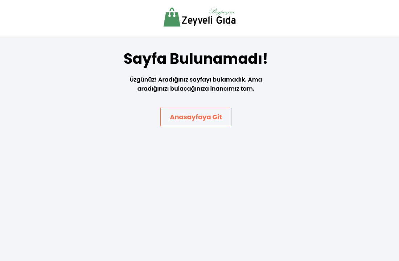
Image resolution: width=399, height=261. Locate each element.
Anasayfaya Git (196, 116)
